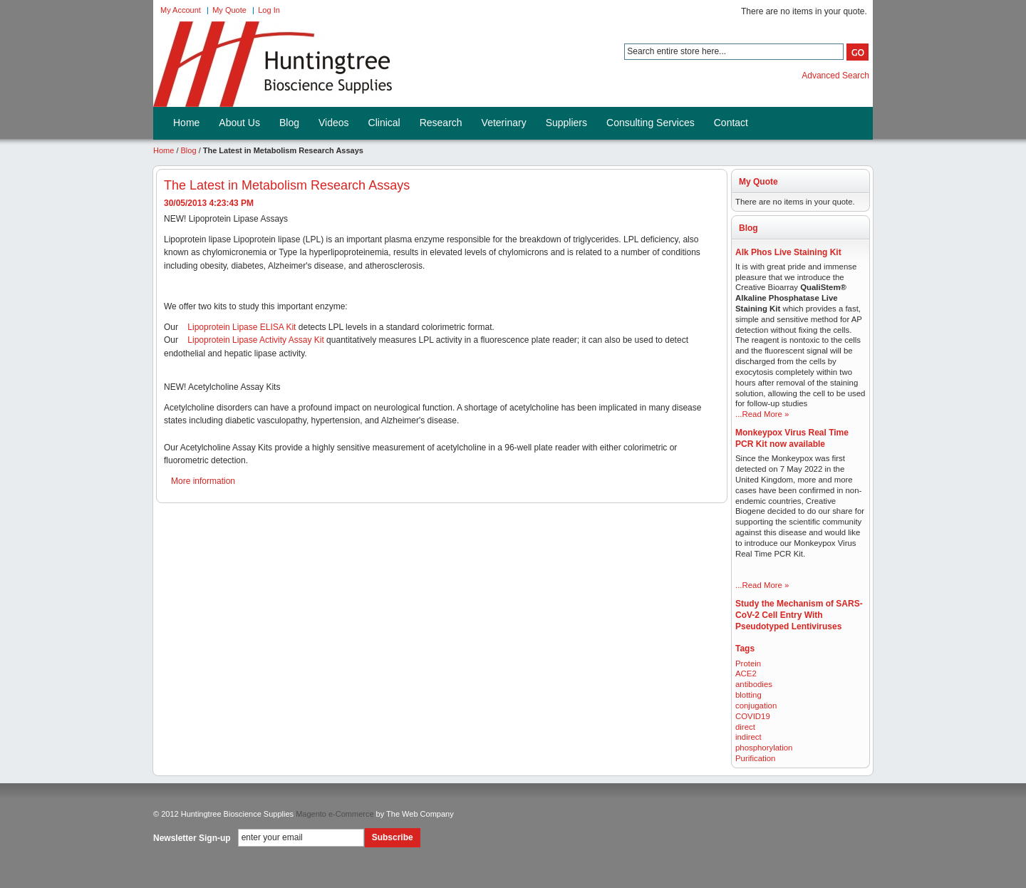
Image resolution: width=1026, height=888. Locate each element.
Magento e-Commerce (334, 814)
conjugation (756, 705)
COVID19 (752, 716)
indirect (748, 737)
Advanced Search (835, 76)
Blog (189, 150)
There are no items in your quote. (804, 11)
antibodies (753, 684)
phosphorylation (763, 747)
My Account (180, 10)
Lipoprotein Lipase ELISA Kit (241, 327)
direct (745, 727)
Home (163, 150)
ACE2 (746, 673)
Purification (755, 758)
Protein (748, 663)
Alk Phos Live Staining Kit (788, 252)
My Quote (229, 10)
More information (203, 481)
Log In (269, 10)
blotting (748, 695)
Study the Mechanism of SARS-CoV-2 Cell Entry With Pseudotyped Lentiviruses (799, 615)
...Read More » (762, 414)
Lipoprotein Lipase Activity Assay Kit (255, 340)
